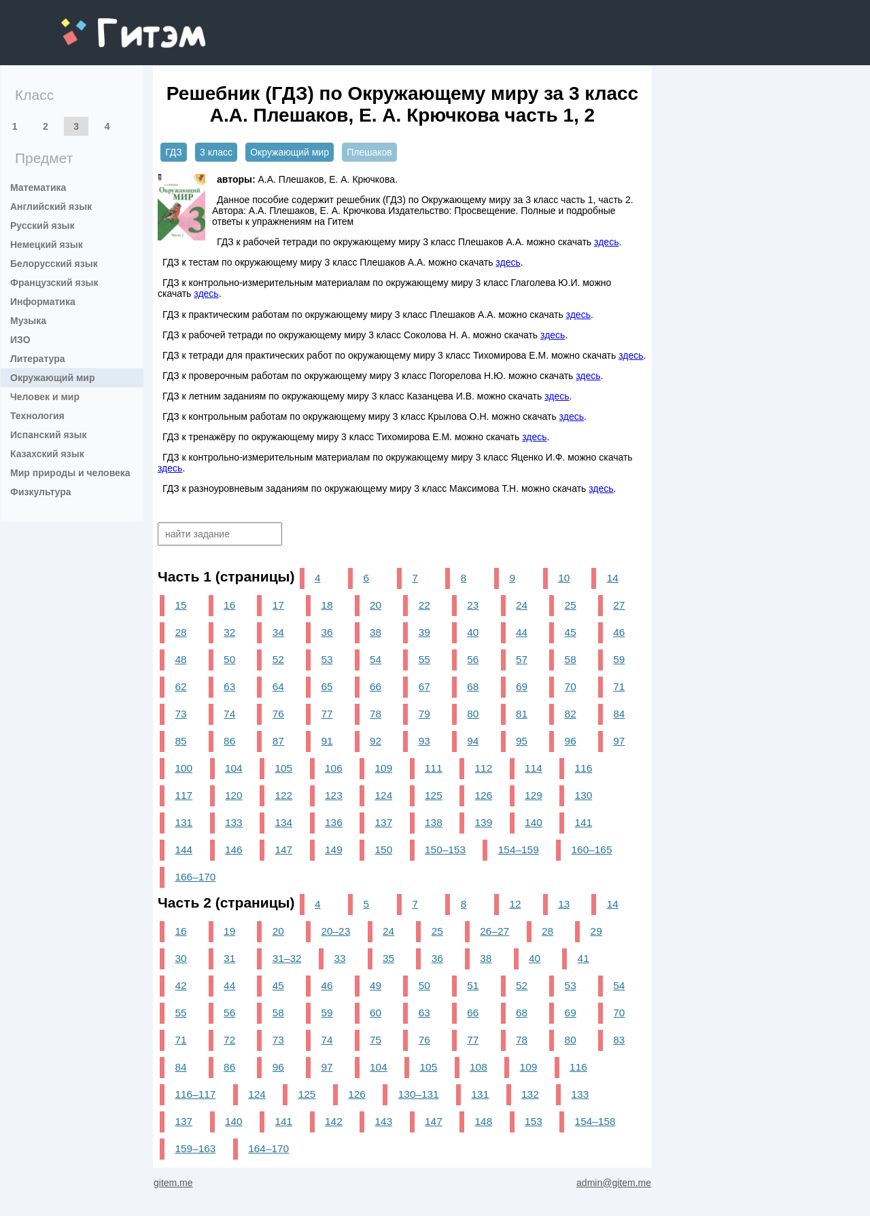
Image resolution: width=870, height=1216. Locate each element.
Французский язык (54, 282)
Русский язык (42, 225)
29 (596, 931)
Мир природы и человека (70, 472)
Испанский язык (48, 434)
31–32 (287, 958)
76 (278, 713)
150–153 (445, 849)
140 (533, 822)
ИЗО (20, 339)
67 (424, 686)
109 (384, 768)
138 (433, 822)
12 (515, 904)
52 (278, 659)
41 (583, 958)
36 (326, 632)
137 (384, 822)
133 (234, 822)
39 (424, 632)
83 (619, 1039)
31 (229, 958)
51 (472, 985)
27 (619, 605)
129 (533, 795)
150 (384, 849)
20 (375, 605)
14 (613, 578)
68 (472, 686)
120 (234, 795)
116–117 (195, 1094)
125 (433, 795)
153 (533, 1121)
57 (521, 659)
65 (326, 686)
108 (478, 1067)
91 (326, 741)
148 (484, 1121)
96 (570, 741)
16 (229, 605)
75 (375, 1039)
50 (229, 659)
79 (424, 713)
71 (619, 686)
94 (472, 741)
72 (229, 1039)
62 (180, 686)
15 (180, 605)
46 (619, 632)
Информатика (42, 301)
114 (533, 768)
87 (278, 741)
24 (521, 605)
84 (619, 713)
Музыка (28, 320)
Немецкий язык (46, 244)
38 (375, 632)
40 (472, 632)
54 (375, 659)
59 (619, 659)
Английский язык (51, 206)
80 (472, 713)
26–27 (494, 931)
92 (375, 741)
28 (180, 632)
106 (334, 768)
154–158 (595, 1121)
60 (375, 1012)
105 (284, 768)
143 (384, 1121)
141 (584, 822)
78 (375, 713)
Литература (37, 358)
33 (339, 958)
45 (570, 632)
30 (180, 958)
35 (388, 958)
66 (375, 686)
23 (472, 605)
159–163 (195, 1148)
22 (424, 605)
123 (334, 795)
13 (564, 904)
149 (334, 849)
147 (284, 849)
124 (384, 795)
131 (183, 822)
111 (433, 768)
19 (229, 931)
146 (234, 849)
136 (334, 822)
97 (619, 741)
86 (229, 741)
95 (521, 741)
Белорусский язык (54, 263)
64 (278, 686)
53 (326, 659)
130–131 (418, 1094)
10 (564, 578)
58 (570, 659)
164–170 (268, 1148)
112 (484, 768)
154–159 (518, 849)
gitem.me (97, 24)
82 (570, 713)
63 (229, 686)
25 (570, 605)
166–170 (195, 876)
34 (278, 632)
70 (570, 686)
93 (424, 741)
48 (180, 659)
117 (183, 795)
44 (521, 632)
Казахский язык (47, 453)
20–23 (335, 931)
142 (334, 1121)
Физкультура (40, 491)
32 (229, 632)
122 (284, 795)
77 (326, 713)
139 (484, 822)
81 (521, 713)
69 (521, 686)
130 (584, 795)
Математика (38, 187)
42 (180, 985)
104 (234, 768)
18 (326, 605)
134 (284, 822)
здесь (606, 241)
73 (180, 713)
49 (375, 985)
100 (183, 768)
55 (424, 659)
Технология (37, 415)
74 (229, 713)
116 (584, 768)
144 (183, 849)
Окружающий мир (52, 377)
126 (484, 795)
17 (278, 605)
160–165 (592, 849)
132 (530, 1094)
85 (180, 741)
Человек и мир (45, 396)
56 (472, 659)
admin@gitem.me (613, 1182)
